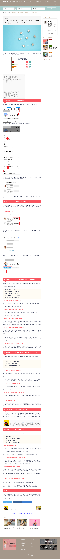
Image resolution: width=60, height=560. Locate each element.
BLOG (56, 4)
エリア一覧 (32, 539)
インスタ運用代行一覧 (47, 1)
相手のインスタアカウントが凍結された (11, 82)
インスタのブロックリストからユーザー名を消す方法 (12, 77)
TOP (30, 1)
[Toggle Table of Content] (23, 75)
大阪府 (32, 542)
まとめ (5, 97)
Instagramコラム (23, 543)
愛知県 (32, 543)
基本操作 (6, 18)
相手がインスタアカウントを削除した (11, 80)
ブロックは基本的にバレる (9, 93)
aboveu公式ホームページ (51, 33)
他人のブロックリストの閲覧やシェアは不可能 (12, 94)
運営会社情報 (23, 539)
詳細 (29, 64)
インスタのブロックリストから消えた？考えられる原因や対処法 (13, 79)
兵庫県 (32, 546)
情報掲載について (23, 549)
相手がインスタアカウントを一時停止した (11, 81)
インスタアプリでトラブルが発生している (11, 84)
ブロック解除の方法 (8, 78)
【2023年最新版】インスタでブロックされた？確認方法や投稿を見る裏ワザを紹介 (24, 422)
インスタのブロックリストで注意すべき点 (10, 92)
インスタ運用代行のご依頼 (37, 1)
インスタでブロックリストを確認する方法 (10, 76)
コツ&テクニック (24, 546)
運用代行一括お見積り (24, 542)
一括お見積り (55, 1)
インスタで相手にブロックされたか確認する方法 (11, 91)
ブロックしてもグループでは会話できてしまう (12, 96)
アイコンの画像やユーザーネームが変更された (12, 83)
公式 (27, 64)
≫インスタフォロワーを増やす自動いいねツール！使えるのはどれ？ (22, 513)
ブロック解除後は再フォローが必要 (10, 95)
